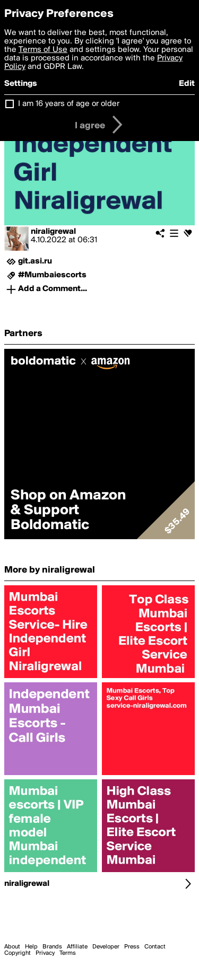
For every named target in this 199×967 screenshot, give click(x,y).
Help (31, 947)
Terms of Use (43, 50)
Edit (187, 84)
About (12, 947)
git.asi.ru (35, 261)
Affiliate (77, 947)
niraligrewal (53, 231)
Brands (52, 947)
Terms (67, 953)
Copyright (17, 953)
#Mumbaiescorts (52, 275)
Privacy (45, 953)
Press (132, 947)
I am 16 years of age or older (68, 104)
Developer (105, 947)
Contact (155, 947)
